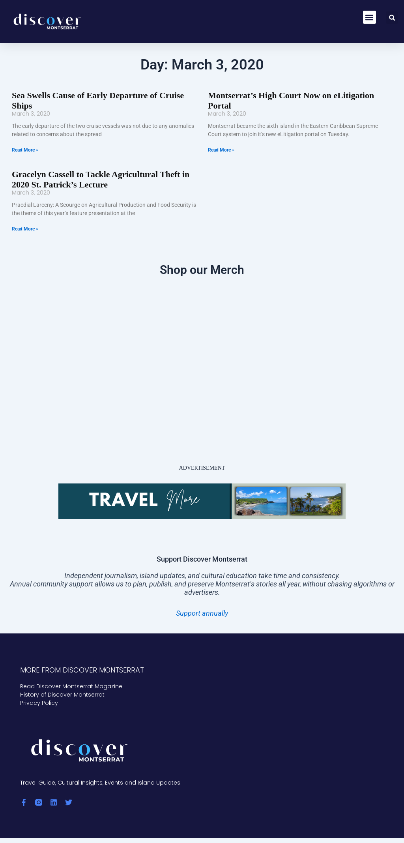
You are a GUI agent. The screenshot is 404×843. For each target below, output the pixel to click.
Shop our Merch (202, 257)
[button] (369, 17)
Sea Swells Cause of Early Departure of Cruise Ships (100, 95)
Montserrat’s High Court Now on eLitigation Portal (295, 95)
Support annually (202, 601)
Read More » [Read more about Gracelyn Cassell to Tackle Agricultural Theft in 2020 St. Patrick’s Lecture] (25, 216)
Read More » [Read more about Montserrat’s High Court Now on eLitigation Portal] (221, 139)
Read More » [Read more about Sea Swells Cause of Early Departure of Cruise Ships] (25, 139)
